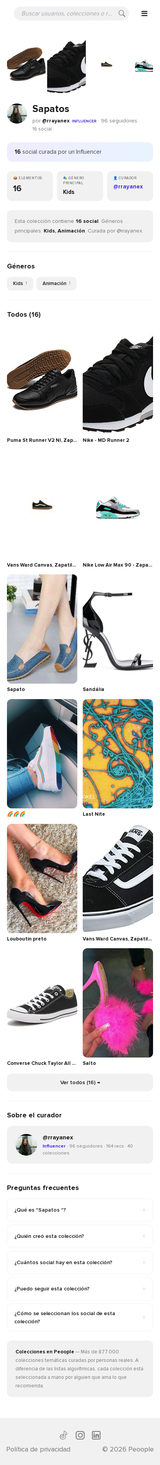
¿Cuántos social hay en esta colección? (80, 1262)
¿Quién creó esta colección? (80, 1236)
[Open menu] (144, 13)
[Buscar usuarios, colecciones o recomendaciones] (71, 13)
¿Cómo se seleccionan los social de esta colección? (80, 1317)
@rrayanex (56, 120)
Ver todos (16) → (80, 1082)
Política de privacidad (38, 1449)
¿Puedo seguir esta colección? (80, 1289)
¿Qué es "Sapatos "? (80, 1210)
